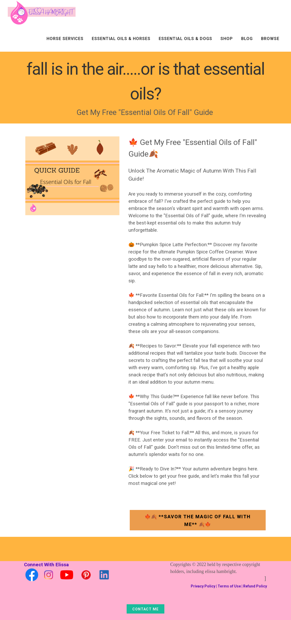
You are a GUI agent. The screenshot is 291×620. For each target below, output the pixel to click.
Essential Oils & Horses (121, 38)
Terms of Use (229, 586)
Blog (247, 38)
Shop (226, 38)
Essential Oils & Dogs (185, 38)
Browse (270, 38)
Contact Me (145, 609)
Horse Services (65, 38)
